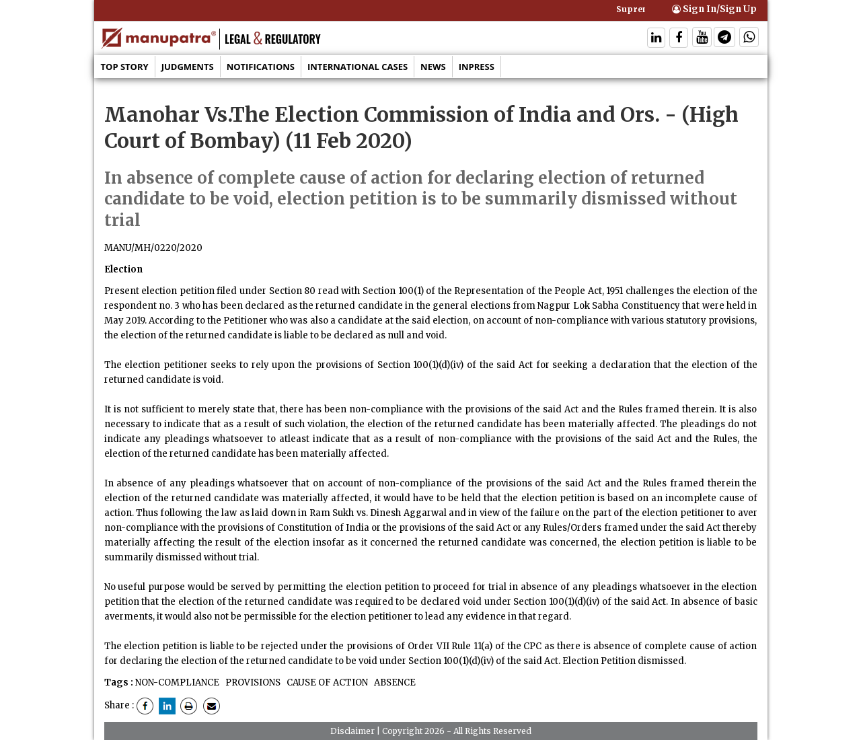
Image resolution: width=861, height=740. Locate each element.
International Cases (357, 67)
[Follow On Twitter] (702, 39)
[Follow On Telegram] (724, 39)
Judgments (187, 67)
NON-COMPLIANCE (177, 682)
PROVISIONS (251, 682)
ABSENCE (394, 682)
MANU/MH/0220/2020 (153, 248)
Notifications (261, 67)
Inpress (476, 67)
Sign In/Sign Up (714, 9)
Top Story (125, 67)
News (433, 67)
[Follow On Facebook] (678, 39)
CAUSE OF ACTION (326, 682)
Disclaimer (352, 731)
